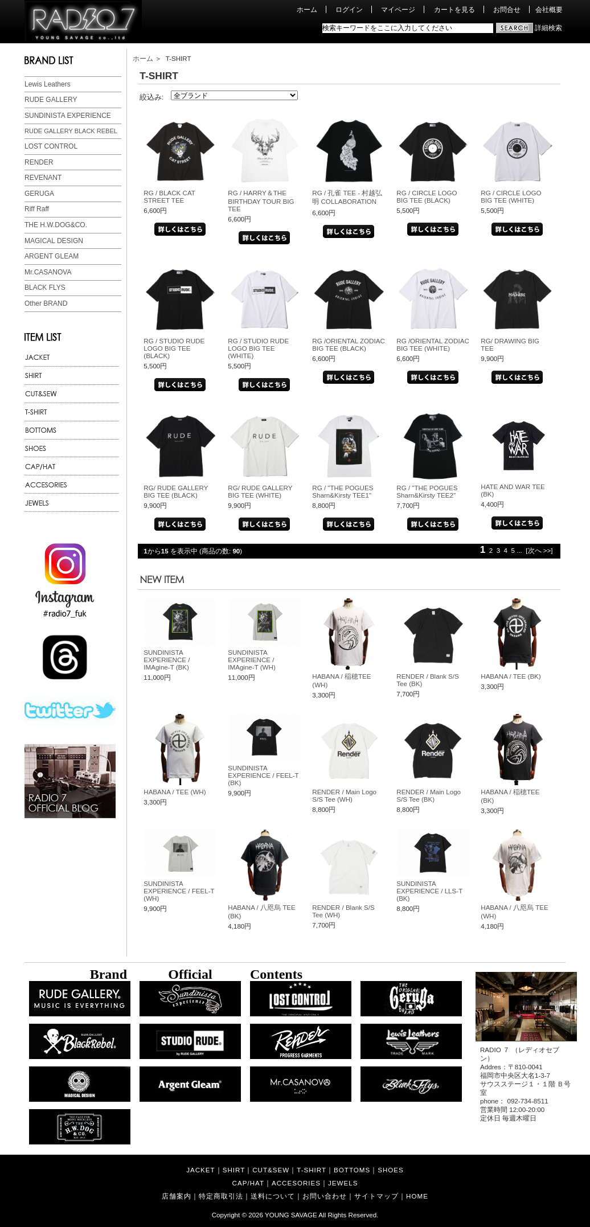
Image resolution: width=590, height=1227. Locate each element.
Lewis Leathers (47, 84)
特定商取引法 (221, 1196)
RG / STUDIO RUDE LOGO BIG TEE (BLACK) (174, 348)
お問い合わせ (324, 1196)
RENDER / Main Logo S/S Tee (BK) (428, 795)
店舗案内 (176, 1196)
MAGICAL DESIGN (53, 241)
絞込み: (152, 97)
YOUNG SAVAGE (291, 1214)
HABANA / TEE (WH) (175, 791)
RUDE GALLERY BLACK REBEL (70, 131)
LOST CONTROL (50, 146)
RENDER (39, 162)
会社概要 (549, 9)
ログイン (349, 9)
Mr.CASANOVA (47, 272)
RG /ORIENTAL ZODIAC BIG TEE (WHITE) (432, 344)
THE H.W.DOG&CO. (55, 225)
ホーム (307, 9)
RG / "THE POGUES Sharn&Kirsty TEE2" (426, 491)
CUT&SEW (270, 1169)
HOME (417, 1196)
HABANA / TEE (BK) (510, 676)
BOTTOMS (352, 1169)
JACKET (200, 1169)
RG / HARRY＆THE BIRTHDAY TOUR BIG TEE (261, 200)
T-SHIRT (311, 1169)
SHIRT (234, 1169)
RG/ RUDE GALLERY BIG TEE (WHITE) (260, 491)
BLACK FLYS (44, 288)
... (519, 550)
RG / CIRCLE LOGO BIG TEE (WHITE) (511, 196)
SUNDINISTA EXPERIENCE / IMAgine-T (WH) (252, 660)
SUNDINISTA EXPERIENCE (67, 116)
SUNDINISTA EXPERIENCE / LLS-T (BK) (429, 891)
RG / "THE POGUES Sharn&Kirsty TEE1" (342, 491)
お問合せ (507, 9)
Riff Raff (36, 209)
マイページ (398, 9)
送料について (273, 1196)
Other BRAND (45, 303)
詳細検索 (548, 27)
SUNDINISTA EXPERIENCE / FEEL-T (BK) (263, 775)
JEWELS (343, 1183)
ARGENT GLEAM (51, 256)
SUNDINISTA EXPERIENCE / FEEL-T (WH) (179, 891)
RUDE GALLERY (50, 100)
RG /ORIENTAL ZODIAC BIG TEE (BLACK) (348, 344)
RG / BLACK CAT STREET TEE (169, 196)
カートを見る (454, 9)
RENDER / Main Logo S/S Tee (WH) (344, 795)
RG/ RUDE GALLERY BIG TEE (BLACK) (176, 491)
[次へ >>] (539, 550)
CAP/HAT (248, 1183)
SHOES (391, 1169)
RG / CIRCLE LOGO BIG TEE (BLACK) (426, 196)
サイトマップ (376, 1196)
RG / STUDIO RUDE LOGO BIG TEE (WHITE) (258, 348)
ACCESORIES (296, 1183)
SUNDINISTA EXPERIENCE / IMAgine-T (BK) (167, 660)
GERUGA (39, 194)
